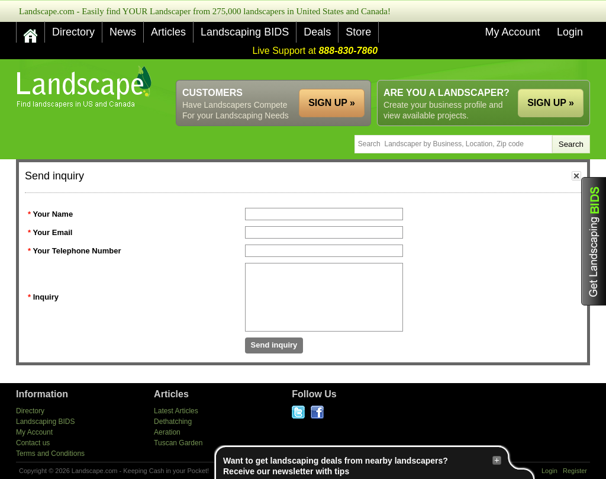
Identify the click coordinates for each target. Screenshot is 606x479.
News (122, 32)
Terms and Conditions (50, 453)
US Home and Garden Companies (85, 86)
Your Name (53, 214)
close (576, 176)
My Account (512, 32)
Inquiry (46, 296)
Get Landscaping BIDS (593, 241)
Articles (168, 32)
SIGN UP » (550, 103)
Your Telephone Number (77, 250)
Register (575, 470)
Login (570, 32)
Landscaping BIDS (245, 32)
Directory (73, 32)
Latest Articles (176, 411)
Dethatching (173, 421)
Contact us (33, 443)
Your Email (52, 232)
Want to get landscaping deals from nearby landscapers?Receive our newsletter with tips (362, 465)
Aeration (167, 432)
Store (358, 32)
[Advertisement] (374, 69)
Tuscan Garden (178, 443)
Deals (317, 32)
